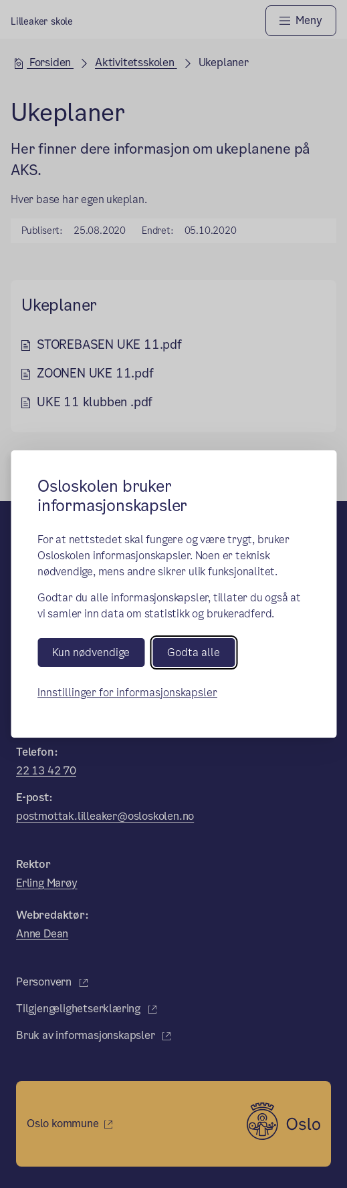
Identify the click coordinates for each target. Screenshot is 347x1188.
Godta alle (193, 652)
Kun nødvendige (91, 652)
